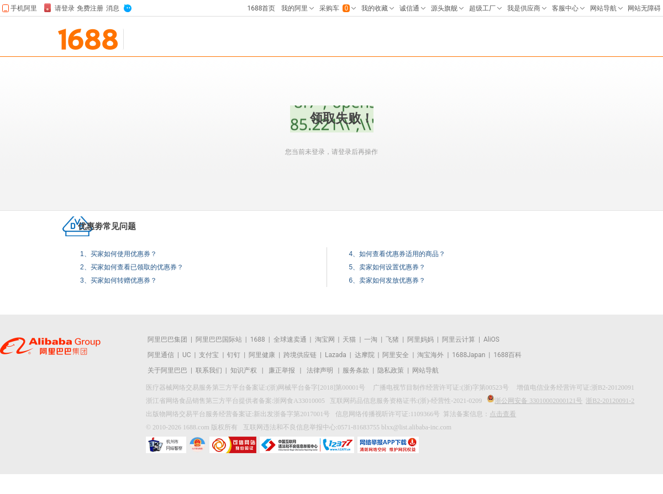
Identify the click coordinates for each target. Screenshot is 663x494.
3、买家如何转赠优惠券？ (118, 280)
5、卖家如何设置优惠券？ (387, 267)
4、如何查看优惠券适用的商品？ (397, 254)
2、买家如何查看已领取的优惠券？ (131, 267)
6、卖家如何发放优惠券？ (387, 280)
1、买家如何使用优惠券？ (118, 254)
